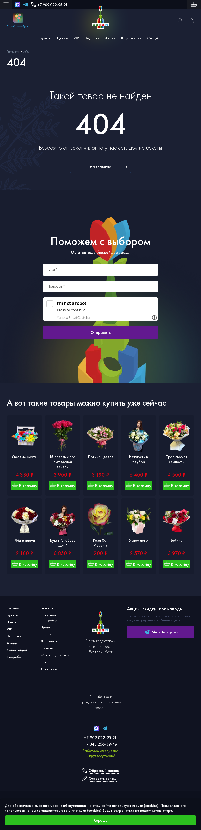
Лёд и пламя (24, 540)
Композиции (131, 38)
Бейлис (176, 540)
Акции (110, 38)
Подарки (92, 38)
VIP (76, 38)
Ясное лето (138, 540)
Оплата (47, 634)
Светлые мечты (24, 456)
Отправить (100, 332)
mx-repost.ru (107, 704)
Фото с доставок (54, 655)
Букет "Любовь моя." (62, 543)
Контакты (48, 668)
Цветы (62, 38)
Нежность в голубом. (138, 459)
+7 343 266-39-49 (100, 744)
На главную (108, 167)
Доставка (48, 641)
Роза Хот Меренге (100, 543)
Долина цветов (100, 456)
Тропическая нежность (176, 459)
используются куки (127, 805)
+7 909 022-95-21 (49, 4)
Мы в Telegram (161, 632)
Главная (13, 608)
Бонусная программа (49, 618)
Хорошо (100, 820)
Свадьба (154, 38)
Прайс (45, 627)
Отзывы (47, 648)
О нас (45, 661)
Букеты (45, 38)
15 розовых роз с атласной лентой (62, 461)
